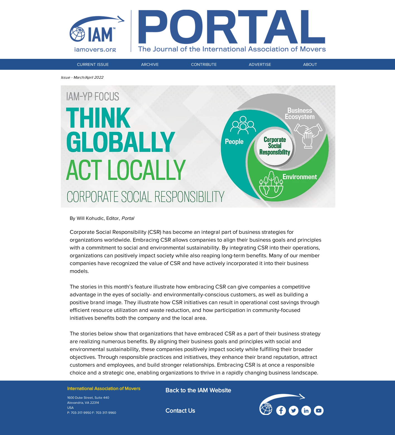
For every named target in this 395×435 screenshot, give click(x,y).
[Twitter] (293, 410)
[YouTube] (319, 410)
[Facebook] (281, 410)
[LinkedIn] (306, 410)
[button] (204, 64)
